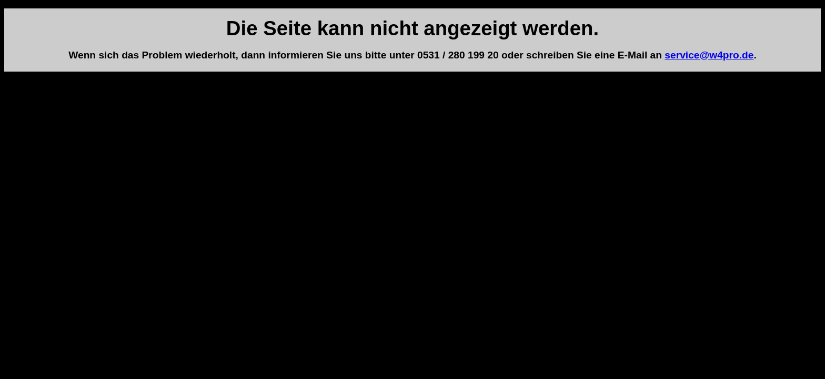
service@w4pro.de (709, 55)
